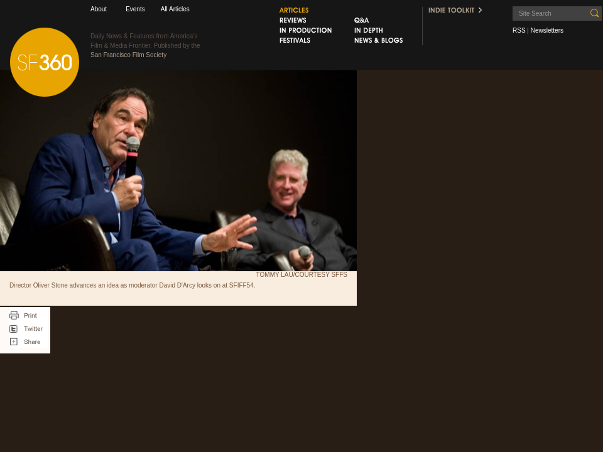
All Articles (175, 9)
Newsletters (547, 30)
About (98, 9)
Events (135, 9)
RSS (519, 30)
